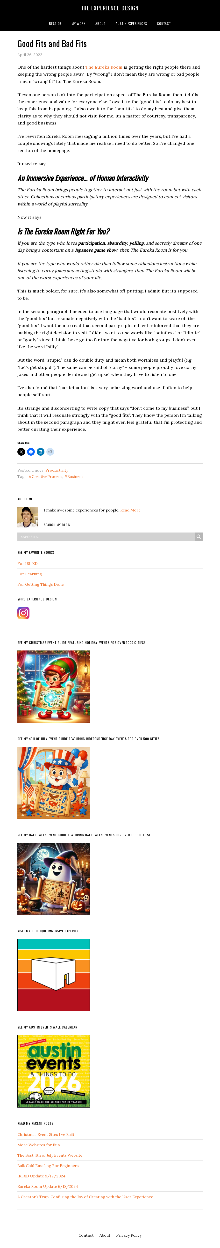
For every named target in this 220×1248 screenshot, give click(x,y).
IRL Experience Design (110, 7)
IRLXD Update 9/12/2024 (41, 1176)
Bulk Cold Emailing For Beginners (48, 1165)
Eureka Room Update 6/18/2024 (47, 1186)
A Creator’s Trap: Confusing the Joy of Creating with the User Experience (85, 1196)
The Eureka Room (103, 67)
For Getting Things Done (40, 584)
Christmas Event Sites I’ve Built (45, 1134)
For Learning (29, 573)
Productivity (56, 470)
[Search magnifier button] (199, 537)
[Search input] (107, 537)
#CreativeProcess (45, 476)
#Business (73, 476)
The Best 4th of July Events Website (49, 1155)
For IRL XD (27, 563)
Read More (130, 510)
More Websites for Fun (38, 1144)
